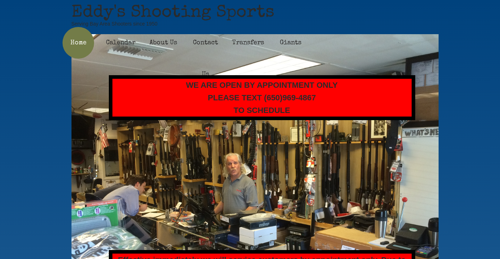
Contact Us (205, 59)
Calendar (120, 43)
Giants (290, 43)
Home (78, 43)
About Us (163, 43)
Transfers (248, 43)
